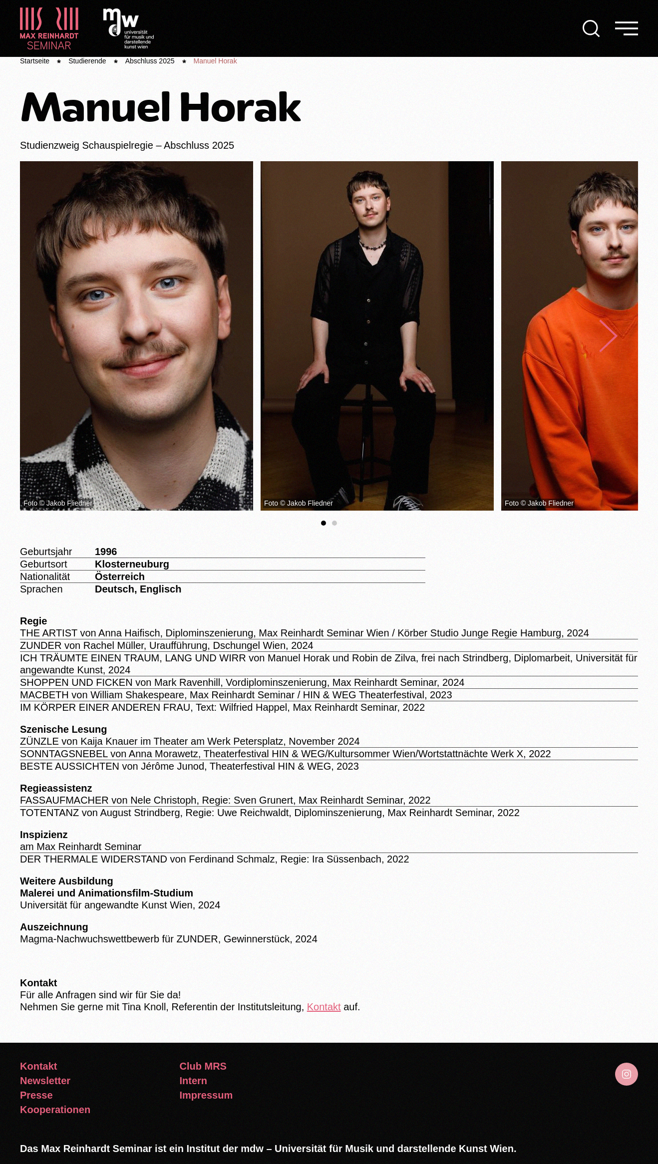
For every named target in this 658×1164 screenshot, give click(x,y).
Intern (194, 1080)
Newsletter (45, 1080)
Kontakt (324, 1006)
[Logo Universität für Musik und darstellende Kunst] (128, 27)
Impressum (206, 1095)
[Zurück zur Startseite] (49, 28)
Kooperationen (55, 1109)
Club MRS (203, 1066)
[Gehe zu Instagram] (626, 1074)
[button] (591, 28)
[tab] (323, 523)
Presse (36, 1095)
